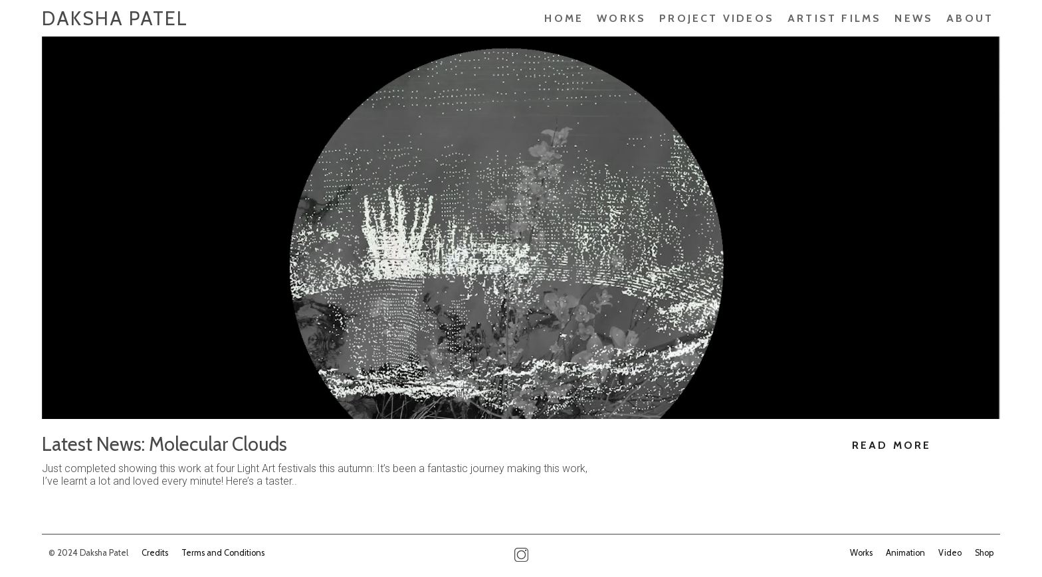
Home (563, 18)
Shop (984, 553)
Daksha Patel (115, 18)
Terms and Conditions (222, 553)
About (969, 18)
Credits (155, 553)
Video (950, 553)
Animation (905, 553)
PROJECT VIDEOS (716, 18)
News (913, 18)
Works (621, 18)
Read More (892, 445)
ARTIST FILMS (834, 18)
